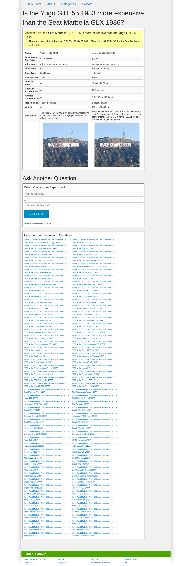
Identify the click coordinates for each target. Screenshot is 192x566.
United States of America (100, 563)
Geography (61, 563)
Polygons (94, 559)
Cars (125, 563)
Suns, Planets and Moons (34, 559)
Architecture (29, 563)
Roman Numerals (130, 559)
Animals (60, 559)
